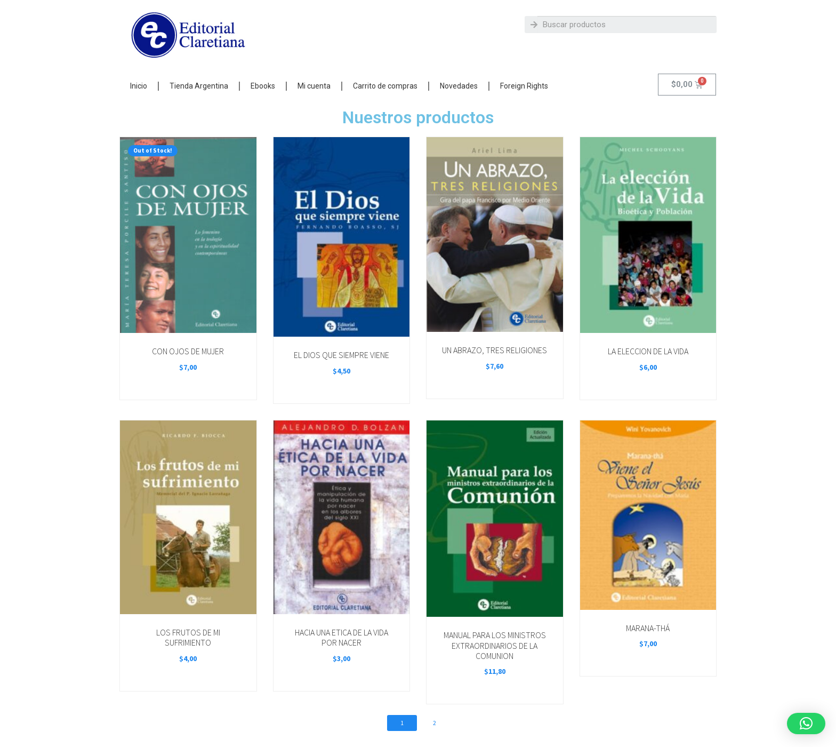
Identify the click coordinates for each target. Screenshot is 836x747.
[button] (806, 723)
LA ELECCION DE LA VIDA (648, 351)
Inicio (138, 86)
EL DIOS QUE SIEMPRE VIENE (341, 354)
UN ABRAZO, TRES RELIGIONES (494, 350)
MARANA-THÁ (648, 628)
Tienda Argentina (199, 86)
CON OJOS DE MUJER (188, 351)
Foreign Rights (524, 86)
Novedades (459, 86)
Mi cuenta (314, 86)
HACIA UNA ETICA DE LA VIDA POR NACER (341, 637)
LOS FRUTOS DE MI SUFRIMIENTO (188, 637)
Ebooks (263, 86)
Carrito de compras (385, 86)
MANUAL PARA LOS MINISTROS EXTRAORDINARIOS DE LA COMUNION (495, 645)
